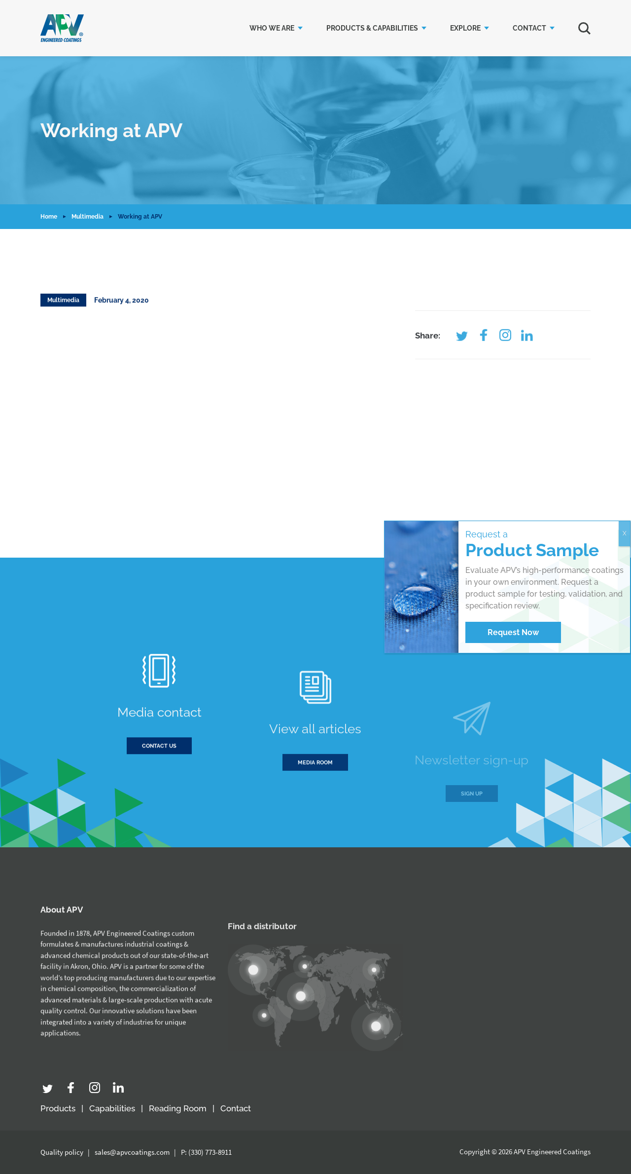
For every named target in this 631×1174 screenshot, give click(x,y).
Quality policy (61, 1152)
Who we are (271, 28)
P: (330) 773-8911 (206, 1152)
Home (48, 216)
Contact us (159, 762)
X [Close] (625, 533)
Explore (465, 28)
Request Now (513, 632)
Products (57, 1108)
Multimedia (87, 216)
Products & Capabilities (372, 28)
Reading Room (178, 1108)
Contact (529, 28)
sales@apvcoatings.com (132, 1152)
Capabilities (112, 1108)
